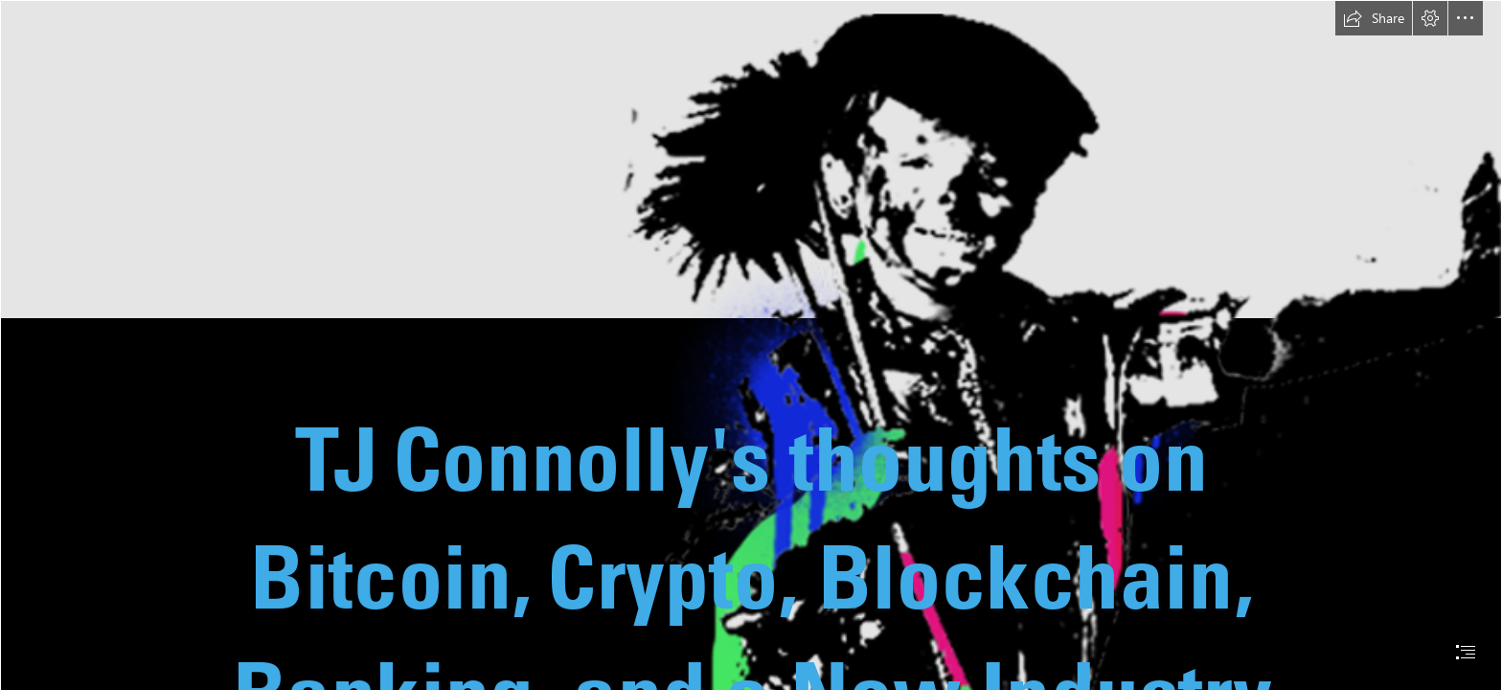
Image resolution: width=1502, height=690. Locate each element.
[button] (1373, 18)
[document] (751, 345)
